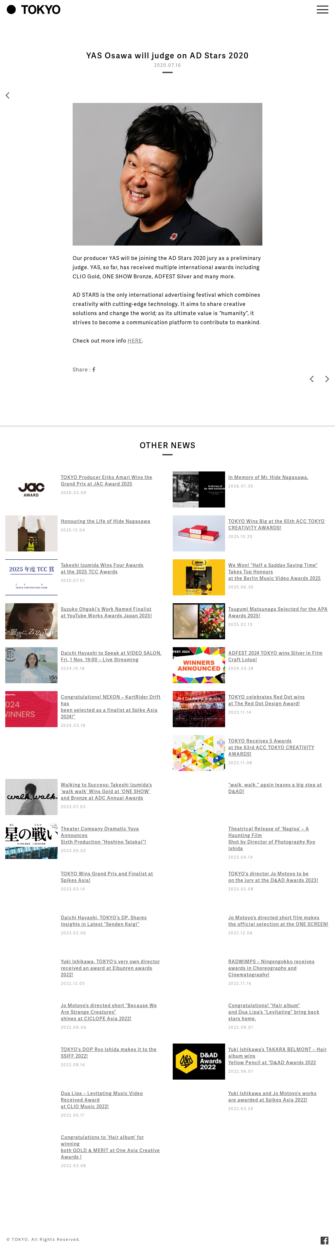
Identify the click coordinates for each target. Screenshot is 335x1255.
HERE (135, 340)
